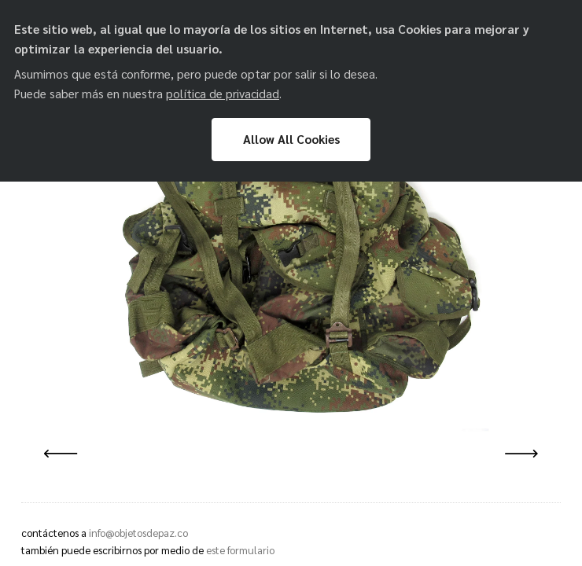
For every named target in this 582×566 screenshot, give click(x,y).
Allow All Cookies (291, 139)
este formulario (240, 550)
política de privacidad (222, 93)
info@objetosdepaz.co (138, 532)
